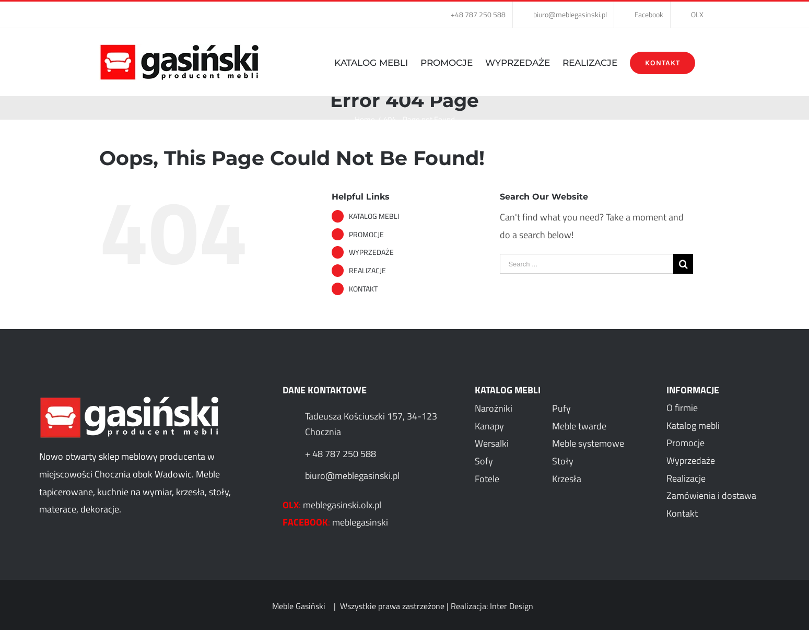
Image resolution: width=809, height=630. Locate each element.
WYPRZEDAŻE (371, 252)
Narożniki (493, 408)
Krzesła (566, 479)
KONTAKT (363, 288)
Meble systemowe (588, 443)
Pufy (561, 408)
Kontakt (682, 513)
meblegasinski (360, 522)
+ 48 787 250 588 (340, 454)
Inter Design (511, 606)
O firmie (682, 408)
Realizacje (686, 478)
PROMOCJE (366, 234)
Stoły (562, 461)
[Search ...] (586, 264)
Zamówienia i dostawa (711, 495)
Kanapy (489, 426)
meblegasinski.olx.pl (342, 505)
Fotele (487, 479)
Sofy (484, 461)
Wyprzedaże (690, 460)
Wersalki (492, 443)
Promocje (685, 443)
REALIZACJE (367, 270)
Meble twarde (579, 426)
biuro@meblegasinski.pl (352, 476)
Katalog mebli (693, 425)
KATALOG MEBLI (374, 216)
